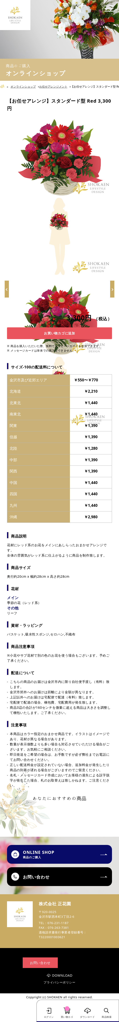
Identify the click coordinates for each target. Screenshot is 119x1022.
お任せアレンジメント (53, 87)
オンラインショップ (23, 87)
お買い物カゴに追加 (59, 333)
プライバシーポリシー (59, 982)
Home (4, 87)
